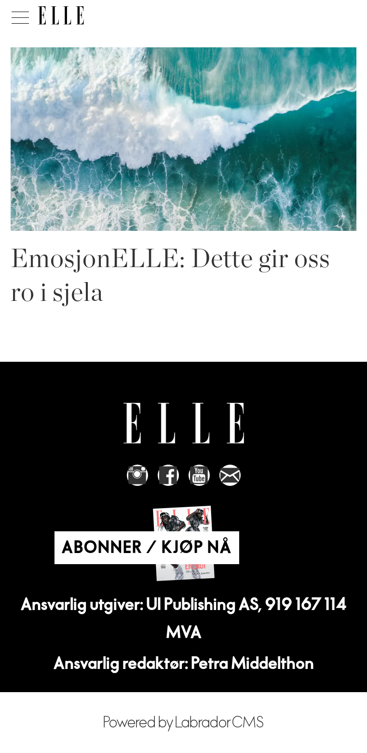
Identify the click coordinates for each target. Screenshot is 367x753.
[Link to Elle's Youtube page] (199, 475)
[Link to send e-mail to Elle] (230, 475)
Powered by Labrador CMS (183, 723)
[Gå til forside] (61, 15)
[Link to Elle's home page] (183, 423)
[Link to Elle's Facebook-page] (168, 475)
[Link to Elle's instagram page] (137, 475)
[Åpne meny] (18, 15)
